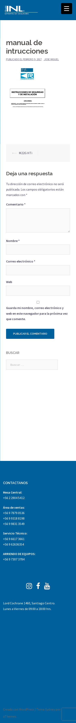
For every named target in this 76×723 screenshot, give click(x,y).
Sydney (50, 709)
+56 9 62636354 (13, 544)
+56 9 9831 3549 (14, 524)
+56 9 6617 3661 (14, 539)
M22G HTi (25, 153)
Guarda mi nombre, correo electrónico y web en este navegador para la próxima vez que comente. (37, 313)
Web (9, 282)
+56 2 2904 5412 (14, 498)
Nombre (13, 241)
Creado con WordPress (18, 709)
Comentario (16, 204)
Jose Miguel (51, 59)
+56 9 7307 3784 (14, 559)
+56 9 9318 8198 (14, 518)
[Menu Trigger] (66, 8)
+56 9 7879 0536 (14, 513)
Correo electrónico (20, 261)
